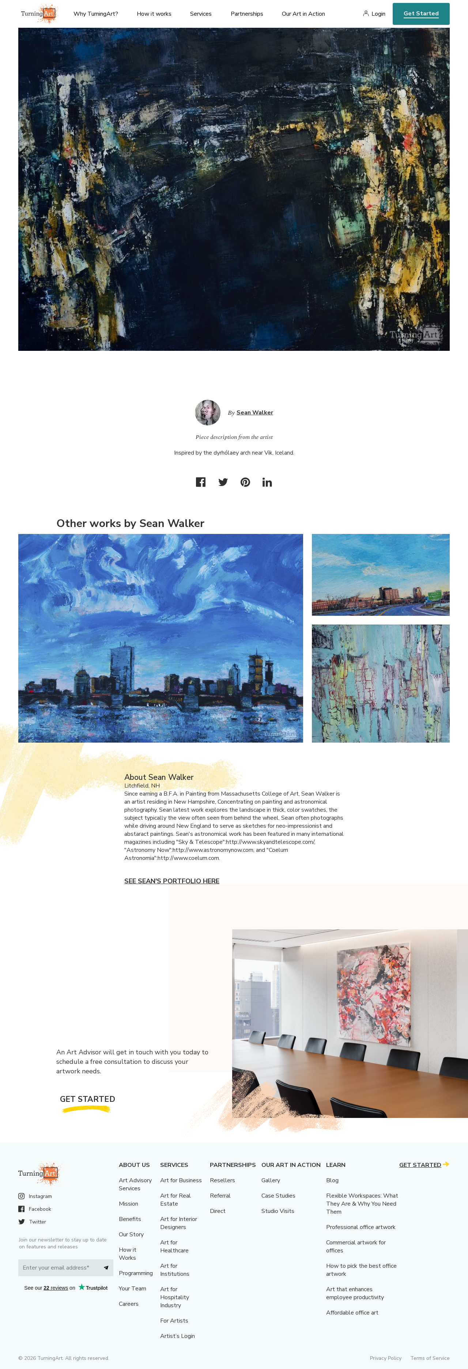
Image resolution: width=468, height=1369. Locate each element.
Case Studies (278, 1196)
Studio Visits (277, 1211)
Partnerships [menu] (247, 14)
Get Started (421, 14)
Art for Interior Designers (178, 1223)
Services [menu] (201, 14)
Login (378, 14)
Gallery (270, 1180)
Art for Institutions (174, 1270)
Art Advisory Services (135, 1184)
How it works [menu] (154, 14)
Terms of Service (430, 1358)
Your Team (132, 1289)
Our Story (131, 1234)
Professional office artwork (361, 1227)
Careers (129, 1304)
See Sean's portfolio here (171, 881)
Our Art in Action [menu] (303, 14)
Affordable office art (352, 1313)
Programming (136, 1273)
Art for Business (181, 1180)
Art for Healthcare (174, 1247)
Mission (128, 1204)
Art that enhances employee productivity (355, 1293)
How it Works (127, 1254)
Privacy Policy (385, 1358)
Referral (220, 1196)
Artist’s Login (177, 1336)
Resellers (222, 1180)
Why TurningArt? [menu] (95, 14)
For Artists (174, 1321)
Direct (218, 1211)
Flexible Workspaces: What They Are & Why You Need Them (362, 1204)
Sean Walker (255, 413)
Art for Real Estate (175, 1200)
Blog (332, 1180)
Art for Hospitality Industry (174, 1297)
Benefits (130, 1219)
